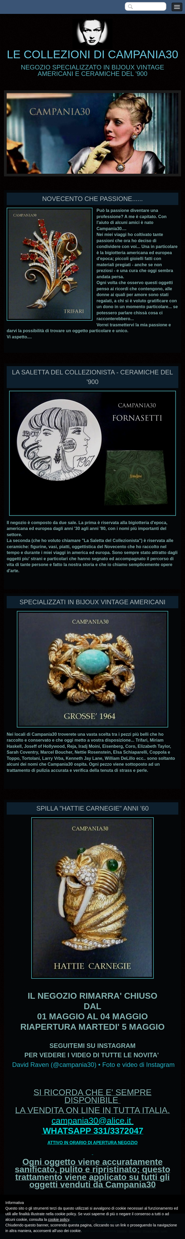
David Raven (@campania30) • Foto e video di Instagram (93, 1064)
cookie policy (58, 1219)
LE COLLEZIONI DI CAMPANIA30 (92, 54)
